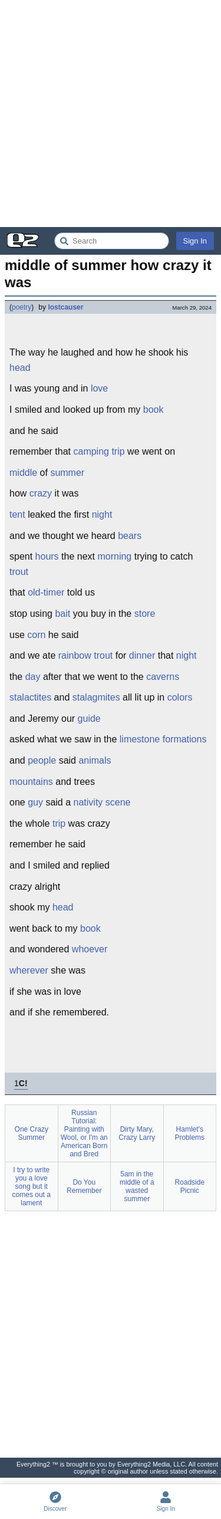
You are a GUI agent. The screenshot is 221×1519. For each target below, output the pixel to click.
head (20, 368)
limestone (140, 739)
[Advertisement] (110, 113)
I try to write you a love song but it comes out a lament (31, 1186)
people (42, 760)
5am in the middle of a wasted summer (137, 1186)
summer (67, 473)
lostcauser (65, 307)
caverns (162, 677)
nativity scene (102, 802)
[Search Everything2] (111, 240)
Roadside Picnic (189, 1186)
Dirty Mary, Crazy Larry (136, 1133)
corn (36, 635)
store (145, 614)
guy (35, 802)
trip (58, 823)
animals (94, 760)
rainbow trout (85, 655)
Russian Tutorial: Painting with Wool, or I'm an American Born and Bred (84, 1133)
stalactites (30, 697)
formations (185, 739)
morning (114, 556)
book (153, 410)
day (33, 677)
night (102, 514)
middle (23, 473)
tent (17, 514)
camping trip (98, 451)
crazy (40, 493)
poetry (21, 307)
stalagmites (96, 697)
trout (18, 572)
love (99, 388)
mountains (31, 782)
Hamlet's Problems (189, 1133)
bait (62, 614)
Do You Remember (84, 1186)
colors (180, 697)
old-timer (46, 592)
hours (47, 556)
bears (129, 536)
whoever (89, 949)
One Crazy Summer (31, 1133)
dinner (142, 655)
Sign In (195, 240)
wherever (28, 970)
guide (89, 719)
